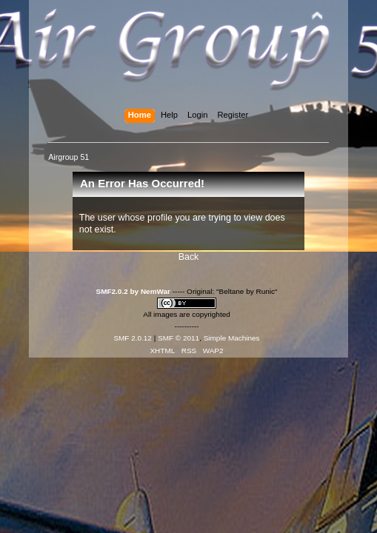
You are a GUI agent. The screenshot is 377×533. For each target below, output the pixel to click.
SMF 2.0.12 (132, 338)
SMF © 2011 (178, 338)
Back (189, 257)
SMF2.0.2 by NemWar (133, 291)
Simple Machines (232, 338)
